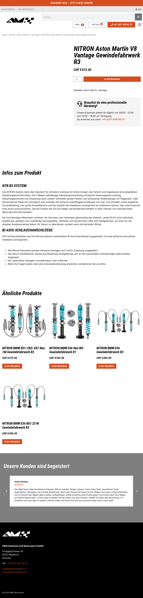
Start (4, 35)
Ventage (35, 35)
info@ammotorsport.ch (14, 568)
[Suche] (138, 16)
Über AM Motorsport (26, 9)
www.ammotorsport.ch (14, 572)
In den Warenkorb (112, 79)
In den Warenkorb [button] (12, 366)
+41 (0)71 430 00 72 (113, 119)
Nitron (12, 35)
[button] (6, 491)
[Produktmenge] (78, 79)
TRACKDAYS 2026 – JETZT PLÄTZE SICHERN (71, 3)
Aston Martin (23, 35)
